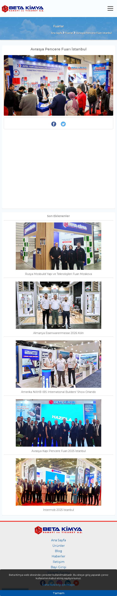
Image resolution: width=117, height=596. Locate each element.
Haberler (58, 556)
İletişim (58, 562)
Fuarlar (68, 32)
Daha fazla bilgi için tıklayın (58, 584)
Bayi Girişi (58, 567)
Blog (58, 551)
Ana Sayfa (56, 32)
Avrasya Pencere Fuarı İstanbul (93, 32)
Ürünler (58, 546)
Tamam (58, 593)
